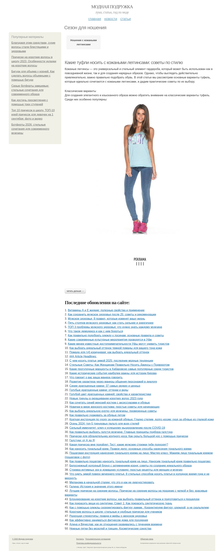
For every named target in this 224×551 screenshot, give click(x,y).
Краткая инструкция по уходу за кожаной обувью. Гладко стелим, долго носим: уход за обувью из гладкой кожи (141, 419)
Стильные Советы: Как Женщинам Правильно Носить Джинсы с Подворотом (119, 364)
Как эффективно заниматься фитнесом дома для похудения (108, 520)
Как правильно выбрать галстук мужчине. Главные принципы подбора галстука (121, 431)
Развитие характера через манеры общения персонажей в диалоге (113, 381)
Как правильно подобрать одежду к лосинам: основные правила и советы (116, 335)
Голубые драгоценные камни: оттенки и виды (98, 389)
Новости (110, 19)
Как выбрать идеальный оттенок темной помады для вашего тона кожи (115, 348)
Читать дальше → (75, 291)
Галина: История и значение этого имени (96, 486)
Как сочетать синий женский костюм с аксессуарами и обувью (109, 402)
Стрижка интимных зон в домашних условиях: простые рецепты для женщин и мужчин (126, 469)
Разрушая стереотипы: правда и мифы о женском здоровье (108, 515)
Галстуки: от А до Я (82, 440)
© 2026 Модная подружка (22, 539)
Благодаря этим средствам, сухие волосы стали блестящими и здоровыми (33, 47)
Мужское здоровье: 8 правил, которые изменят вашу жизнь (106, 318)
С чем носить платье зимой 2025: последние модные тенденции (111, 360)
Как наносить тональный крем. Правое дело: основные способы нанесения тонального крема (130, 448)
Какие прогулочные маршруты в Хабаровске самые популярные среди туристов (121, 369)
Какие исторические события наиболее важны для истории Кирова (113, 373)
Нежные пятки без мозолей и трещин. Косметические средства (110, 528)
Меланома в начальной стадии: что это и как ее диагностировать (111, 482)
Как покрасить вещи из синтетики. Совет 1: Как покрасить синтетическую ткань (120, 503)
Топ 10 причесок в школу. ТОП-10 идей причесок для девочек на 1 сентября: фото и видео (33, 114)
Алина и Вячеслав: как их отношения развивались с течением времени (115, 524)
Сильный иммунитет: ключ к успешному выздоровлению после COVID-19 (117, 427)
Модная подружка (112, 6)
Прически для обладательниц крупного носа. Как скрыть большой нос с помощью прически (128, 436)
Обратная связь (146, 539)
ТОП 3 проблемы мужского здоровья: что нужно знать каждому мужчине (115, 327)
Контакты (80, 539)
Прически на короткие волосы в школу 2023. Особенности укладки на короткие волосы (33, 61)
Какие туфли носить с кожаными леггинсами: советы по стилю (124, 62)
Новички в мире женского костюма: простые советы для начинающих (114, 406)
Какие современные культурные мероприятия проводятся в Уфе (110, 339)
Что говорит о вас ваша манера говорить (96, 377)
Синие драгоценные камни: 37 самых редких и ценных (104, 385)
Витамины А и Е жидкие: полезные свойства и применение (106, 310)
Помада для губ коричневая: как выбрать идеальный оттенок (109, 352)
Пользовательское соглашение (98, 539)
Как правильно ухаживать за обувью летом (97, 415)
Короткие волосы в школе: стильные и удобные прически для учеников (115, 511)
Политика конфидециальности (88, 543)
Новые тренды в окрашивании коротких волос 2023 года (106, 398)
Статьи (125, 19)
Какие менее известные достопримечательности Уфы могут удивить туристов (118, 343)
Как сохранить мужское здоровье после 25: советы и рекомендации (112, 314)
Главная (94, 19)
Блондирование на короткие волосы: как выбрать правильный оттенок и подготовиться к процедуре (134, 499)
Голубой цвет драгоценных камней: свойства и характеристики (110, 394)
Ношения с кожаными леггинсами (83, 42)
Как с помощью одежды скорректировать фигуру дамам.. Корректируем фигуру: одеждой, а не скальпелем (139, 507)
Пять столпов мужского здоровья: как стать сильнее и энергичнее (110, 322)
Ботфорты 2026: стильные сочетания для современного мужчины (30, 129)
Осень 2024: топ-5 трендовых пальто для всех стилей (104, 423)
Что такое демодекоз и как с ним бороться (95, 331)
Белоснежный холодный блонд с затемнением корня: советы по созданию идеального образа (130, 465)
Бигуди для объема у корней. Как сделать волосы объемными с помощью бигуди (32, 75)
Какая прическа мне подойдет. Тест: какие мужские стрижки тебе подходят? (118, 444)
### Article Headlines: (83, 356)
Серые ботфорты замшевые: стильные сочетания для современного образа (30, 90)
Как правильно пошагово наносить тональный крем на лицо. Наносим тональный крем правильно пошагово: (140, 461)
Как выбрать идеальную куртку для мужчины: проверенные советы (113, 410)
